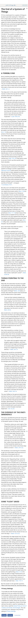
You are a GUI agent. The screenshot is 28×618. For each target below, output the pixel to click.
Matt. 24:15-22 (19, 447)
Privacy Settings (11, 611)
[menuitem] (2, 2)
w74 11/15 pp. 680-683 (10, 5)
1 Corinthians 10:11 (6, 185)
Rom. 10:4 (21, 191)
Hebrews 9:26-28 (6, 170)
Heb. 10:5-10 (12, 158)
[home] (2, 2)
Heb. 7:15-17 (19, 581)
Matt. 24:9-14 (13, 391)
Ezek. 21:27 (19, 572)
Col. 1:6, (10, 408)
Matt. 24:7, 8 (14, 349)
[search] (26, 2)
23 (13, 408)
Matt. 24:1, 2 (5, 89)
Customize (17, 615)
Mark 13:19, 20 (15, 533)
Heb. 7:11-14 (11, 213)
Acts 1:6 (4, 132)
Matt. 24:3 (17, 291)
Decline (10, 615)
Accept (4, 615)
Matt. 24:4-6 (7, 310)
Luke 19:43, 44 (16, 116)
